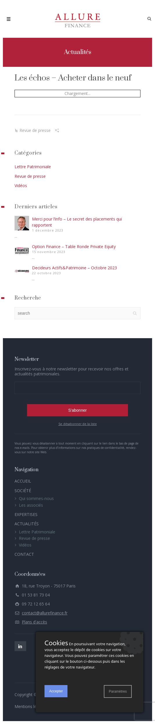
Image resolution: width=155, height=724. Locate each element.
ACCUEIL (23, 481)
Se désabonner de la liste (77, 424)
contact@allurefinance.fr (44, 613)
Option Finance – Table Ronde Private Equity (74, 246)
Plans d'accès (34, 622)
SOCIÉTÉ (23, 490)
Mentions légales (31, 706)
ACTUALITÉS (27, 523)
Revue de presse (35, 130)
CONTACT (24, 554)
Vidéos (21, 185)
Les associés (31, 505)
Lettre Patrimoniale (33, 166)
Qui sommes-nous (36, 498)
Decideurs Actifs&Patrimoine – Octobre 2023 (74, 267)
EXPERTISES (26, 514)
